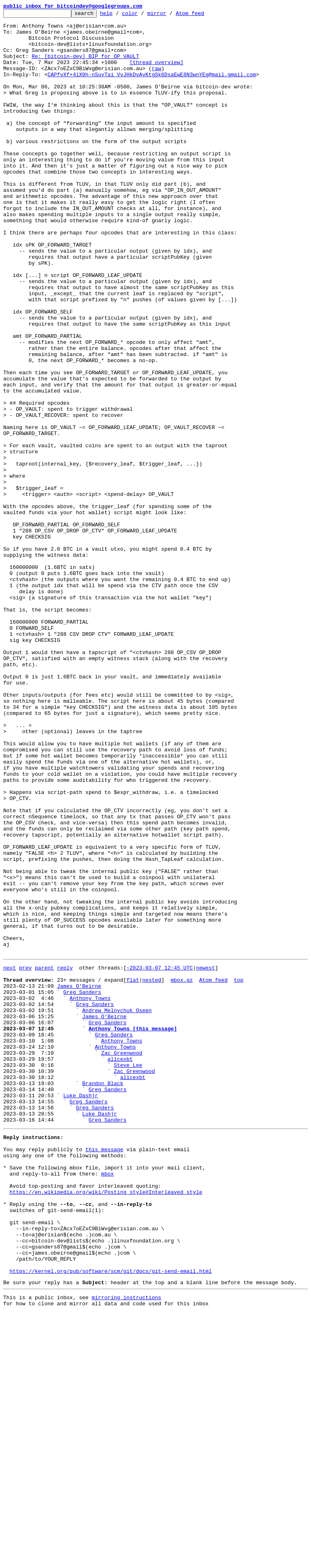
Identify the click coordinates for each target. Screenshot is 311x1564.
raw (156, 80)
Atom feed (202, 15)
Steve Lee (128, 1274)
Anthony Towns (90, 1193)
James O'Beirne (79, 1179)
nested (151, 1172)
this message (104, 1373)
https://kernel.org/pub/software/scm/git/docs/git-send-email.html (111, 1519)
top (238, 1172)
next (9, 1157)
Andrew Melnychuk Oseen (117, 1208)
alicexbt (119, 1266)
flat (132, 1172)
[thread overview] (156, 73)
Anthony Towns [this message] (133, 1230)
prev (25, 1157)
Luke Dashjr (80, 1310)
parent (44, 1157)
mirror (169, 15)
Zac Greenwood (121, 1259)
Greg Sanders (82, 1186)
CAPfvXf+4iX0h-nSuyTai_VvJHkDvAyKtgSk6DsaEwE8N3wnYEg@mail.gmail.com (151, 87)
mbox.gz (181, 1172)
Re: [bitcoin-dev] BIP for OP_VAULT (85, 65)
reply (65, 1157)
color (142, 15)
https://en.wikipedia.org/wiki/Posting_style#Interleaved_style (106, 1424)
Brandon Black (102, 1296)
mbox (107, 1402)
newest (205, 1157)
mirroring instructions (126, 1547)
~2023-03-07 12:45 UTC (159, 1157)
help (119, 15)
